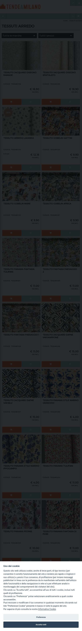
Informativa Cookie (47, 609)
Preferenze (41, 617)
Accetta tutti (41, 624)
